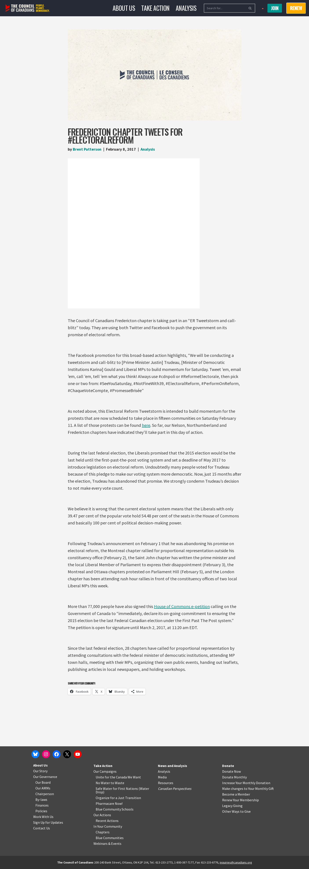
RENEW (296, 8)
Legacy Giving (232, 805)
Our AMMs (42, 788)
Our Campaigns (105, 771)
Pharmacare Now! (109, 803)
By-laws (41, 799)
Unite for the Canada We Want (118, 777)
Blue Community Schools (114, 809)
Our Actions (102, 815)
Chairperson (44, 794)
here (146, 425)
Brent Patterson (87, 149)
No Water (103, 783)
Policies (41, 811)
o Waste (118, 783)
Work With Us (43, 816)
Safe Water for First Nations (117, 788)
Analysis (186, 8)
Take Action (155, 8)
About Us (124, 8)
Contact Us (41, 828)
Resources (165, 783)
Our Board (43, 782)
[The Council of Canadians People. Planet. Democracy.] (27, 8)
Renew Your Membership (240, 800)
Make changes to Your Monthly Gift (248, 788)
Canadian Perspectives (174, 788)
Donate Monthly (234, 777)
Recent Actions (107, 820)
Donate (228, 765)
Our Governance (45, 776)
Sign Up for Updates (48, 822)
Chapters (103, 832)
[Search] (224, 8)
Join (274, 8)
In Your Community (107, 826)
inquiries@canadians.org (236, 862)
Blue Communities (110, 838)
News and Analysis (172, 765)
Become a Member (236, 794)
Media (162, 777)
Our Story (40, 771)
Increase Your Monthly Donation (246, 783)
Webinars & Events (107, 843)
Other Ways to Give (236, 811)
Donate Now (231, 771)
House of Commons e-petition (182, 606)
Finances (42, 805)
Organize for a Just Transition (118, 798)
